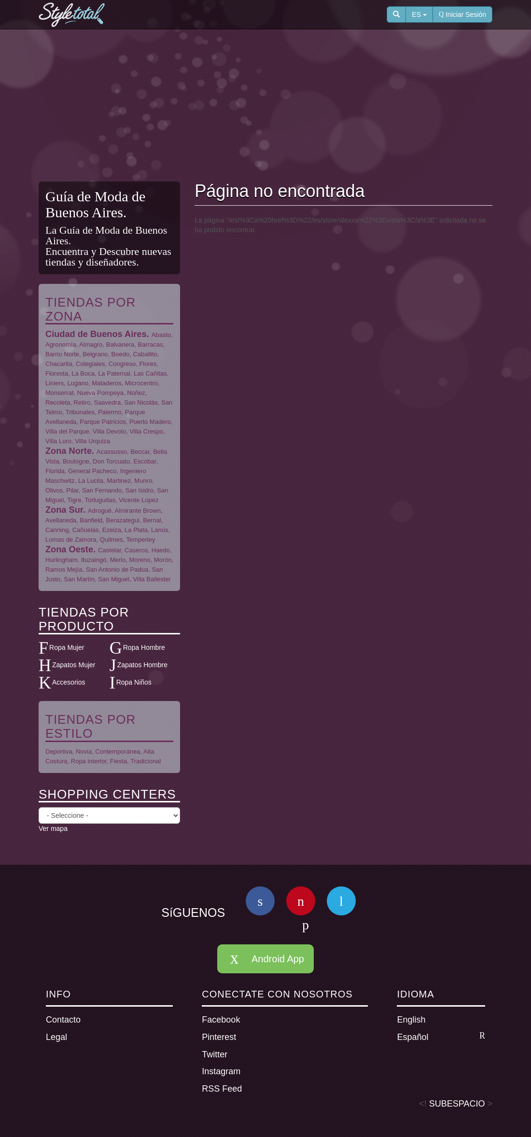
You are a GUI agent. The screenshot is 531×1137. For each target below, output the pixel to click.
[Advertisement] (273, 106)
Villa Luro (58, 441)
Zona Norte (68, 451)
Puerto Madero (150, 421)
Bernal (152, 520)
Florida (55, 471)
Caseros (136, 550)
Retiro (82, 402)
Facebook (221, 1020)
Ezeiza (111, 529)
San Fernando (102, 490)
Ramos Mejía (64, 569)
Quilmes (111, 539)
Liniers (54, 383)
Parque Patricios (103, 421)
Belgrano (95, 354)
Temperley (140, 539)
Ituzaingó (94, 559)
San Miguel (113, 579)
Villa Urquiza (92, 441)
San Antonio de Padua (117, 569)
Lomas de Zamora (71, 539)
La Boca (83, 373)
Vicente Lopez (138, 500)
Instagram (221, 1071)
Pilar (72, 490)
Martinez (119, 480)
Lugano (78, 383)
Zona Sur (64, 510)
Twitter (214, 1054)
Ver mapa (53, 828)
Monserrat (59, 392)
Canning (57, 529)
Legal (56, 1037)
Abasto (161, 334)
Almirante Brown (138, 510)
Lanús (159, 529)
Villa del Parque (67, 431)
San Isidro (140, 490)
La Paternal (114, 373)
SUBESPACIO (457, 1104)
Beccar (140, 451)
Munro (143, 480)
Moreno (139, 559)
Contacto (63, 1020)
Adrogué (100, 510)
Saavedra (107, 402)
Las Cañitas (150, 373)
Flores (147, 363)
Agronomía (60, 344)
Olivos (54, 490)
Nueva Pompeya (100, 392)
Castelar (109, 550)
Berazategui (123, 520)
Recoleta (57, 402)
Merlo (118, 559)
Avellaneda (60, 520)
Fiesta (118, 761)
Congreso (122, 363)
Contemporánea (117, 751)
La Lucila (90, 480)
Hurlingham (61, 559)
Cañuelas (85, 529)
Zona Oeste (69, 549)
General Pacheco (92, 471)
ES (419, 14)
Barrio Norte (62, 354)
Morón (163, 559)
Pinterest (219, 1037)
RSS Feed (222, 1089)
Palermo (109, 412)
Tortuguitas (99, 500)
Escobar (144, 461)
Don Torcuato (111, 461)
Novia (84, 751)
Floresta (56, 373)
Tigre (74, 500)
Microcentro (141, 383)
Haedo (161, 550)
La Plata (136, 529)
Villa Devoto (109, 431)
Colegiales (90, 363)
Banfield (91, 520)
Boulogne (76, 461)
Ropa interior (89, 761)
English (411, 1020)
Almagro (90, 344)
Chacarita (58, 363)
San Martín (79, 579)
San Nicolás (140, 402)
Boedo (121, 354)
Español (441, 1036)
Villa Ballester (152, 579)
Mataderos (106, 383)
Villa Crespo (146, 431)
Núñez (136, 392)
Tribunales (80, 412)
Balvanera (120, 344)
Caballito (145, 354)
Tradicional (145, 761)
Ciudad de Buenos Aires (96, 334)
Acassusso (112, 451)
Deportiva (58, 751)
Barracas (150, 344)
